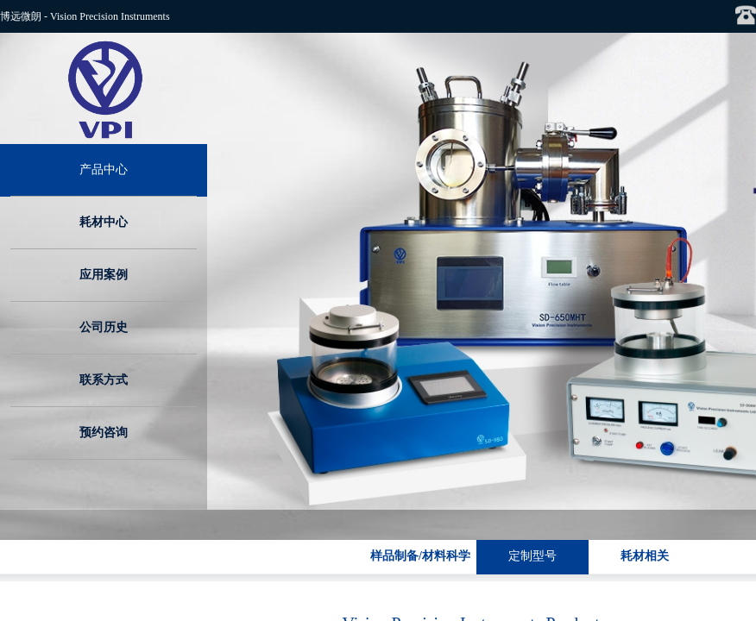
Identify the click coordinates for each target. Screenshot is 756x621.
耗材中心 (103, 222)
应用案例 (103, 274)
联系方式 (103, 379)
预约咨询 (103, 432)
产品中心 (103, 169)
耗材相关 (645, 555)
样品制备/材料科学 (420, 555)
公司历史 (103, 327)
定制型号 (532, 555)
